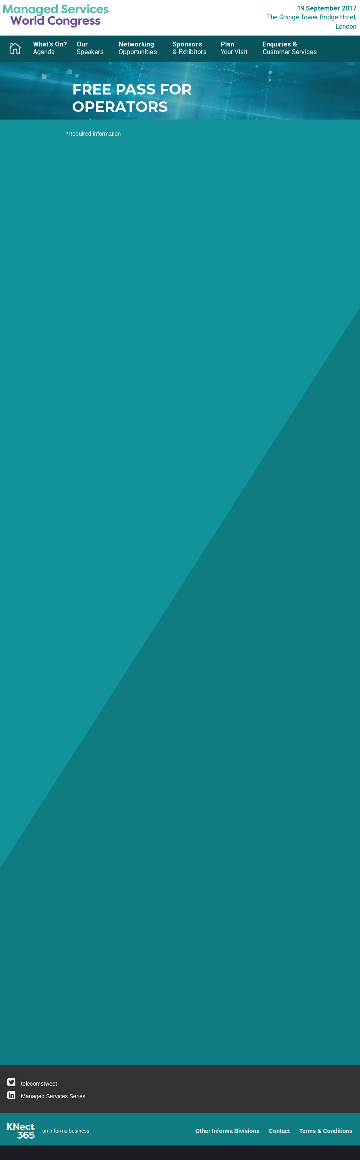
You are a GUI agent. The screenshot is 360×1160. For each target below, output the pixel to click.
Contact (279, 1131)
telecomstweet (39, 1083)
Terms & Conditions (326, 1131)
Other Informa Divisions (227, 1131)
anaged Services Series (56, 1096)
